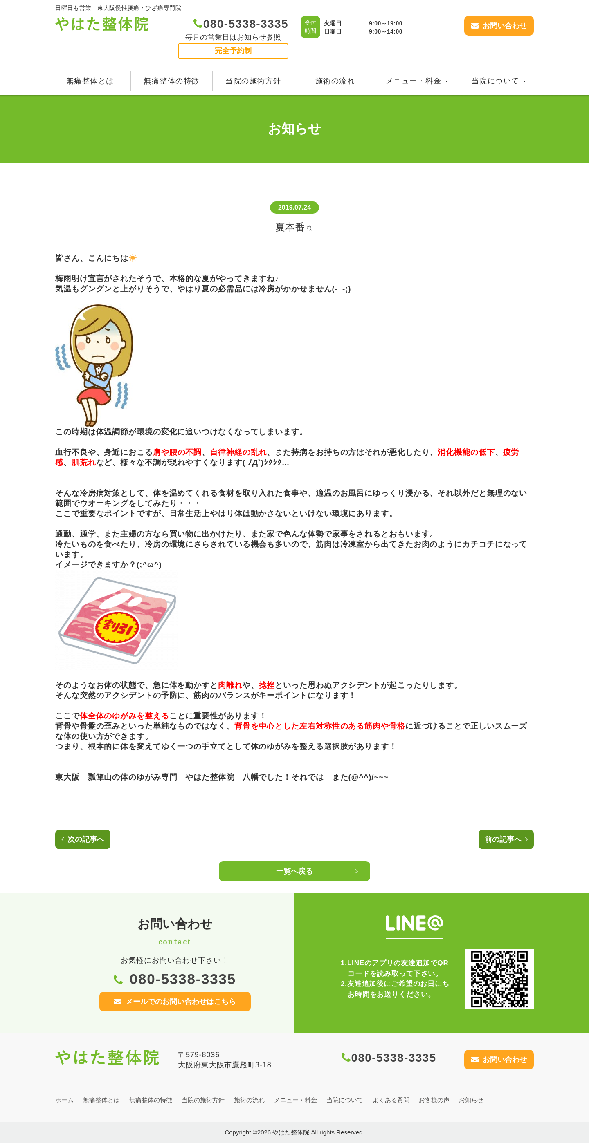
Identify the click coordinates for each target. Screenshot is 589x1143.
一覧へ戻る (317, 871)
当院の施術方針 (253, 81)
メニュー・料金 (417, 81)
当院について (499, 81)
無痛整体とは (90, 81)
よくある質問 (391, 1099)
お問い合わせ (499, 26)
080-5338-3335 (240, 24)
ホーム (64, 1099)
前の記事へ (506, 839)
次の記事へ (82, 839)
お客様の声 (434, 1099)
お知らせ (471, 1099)
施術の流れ (335, 81)
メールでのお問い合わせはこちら (175, 1002)
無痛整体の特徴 (172, 81)
